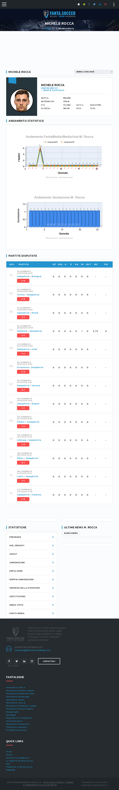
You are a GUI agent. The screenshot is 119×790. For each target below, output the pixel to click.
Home (48, 28)
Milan (20, 458)
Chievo (21, 421)
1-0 (23, 444)
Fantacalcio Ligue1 (15, 699)
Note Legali (49, 782)
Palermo (36, 494)
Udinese (21, 440)
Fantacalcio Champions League (21, 705)
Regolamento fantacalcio (19, 718)
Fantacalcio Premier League (20, 690)
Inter (34, 349)
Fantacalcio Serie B (15, 702)
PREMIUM (10, 770)
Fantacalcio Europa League (19, 708)
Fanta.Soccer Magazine (17, 757)
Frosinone (23, 367)
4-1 (23, 390)
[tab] (63, 277)
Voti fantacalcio (14, 721)
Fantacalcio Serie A (15, 687)
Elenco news (71, 533)
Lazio (20, 476)
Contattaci (49, 661)
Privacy (61, 782)
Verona (36, 385)
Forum (9, 754)
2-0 (23, 280)
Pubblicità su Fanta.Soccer (19, 766)
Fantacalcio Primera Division (20, 693)
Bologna (36, 276)
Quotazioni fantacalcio (18, 724)
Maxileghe (11, 715)
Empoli (35, 403)
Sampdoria (23, 276)
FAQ (8, 764)
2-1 (23, 317)
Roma (35, 312)
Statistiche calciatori (16, 727)
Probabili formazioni (16, 730)
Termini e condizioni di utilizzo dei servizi (48, 783)
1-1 (23, 353)
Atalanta (22, 331)
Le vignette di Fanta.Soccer (19, 760)
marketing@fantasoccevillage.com (33, 650)
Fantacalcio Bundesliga (17, 696)
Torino (21, 294)
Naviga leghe (12, 711)
